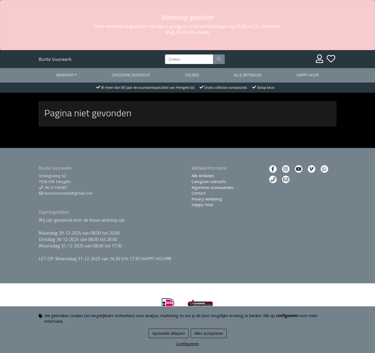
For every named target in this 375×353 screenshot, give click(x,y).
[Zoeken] (189, 59)
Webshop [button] (64, 75)
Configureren (187, 343)
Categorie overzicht (131, 75)
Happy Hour (307, 75)
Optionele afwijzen (168, 333)
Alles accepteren (208, 333)
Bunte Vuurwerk (55, 59)
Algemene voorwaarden (213, 187)
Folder (192, 75)
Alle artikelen (248, 75)
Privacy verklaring (207, 199)
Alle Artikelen (203, 175)
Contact (199, 193)
